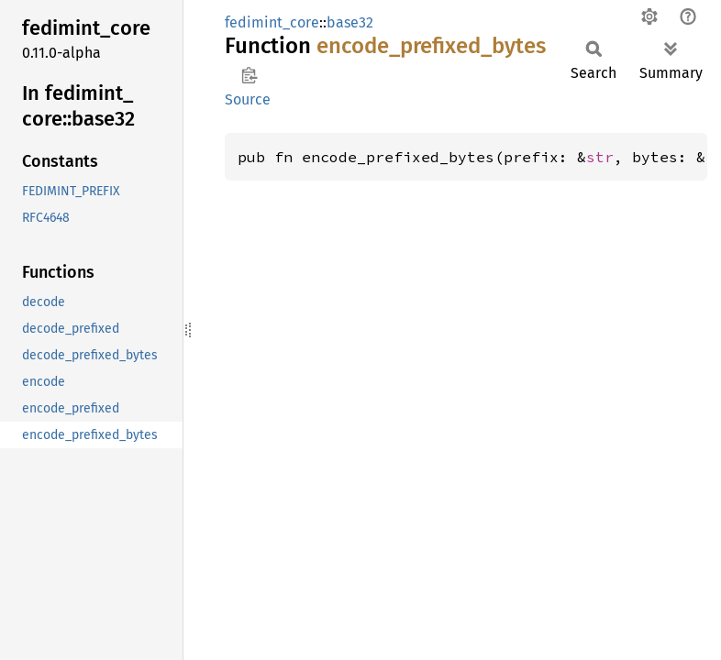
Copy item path (249, 75)
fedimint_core (272, 22)
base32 (350, 22)
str (600, 157)
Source (248, 99)
